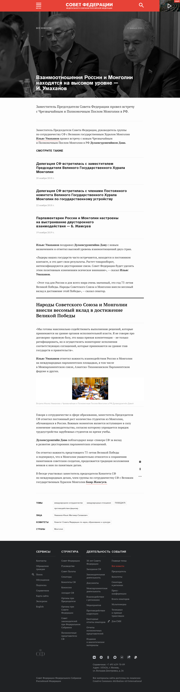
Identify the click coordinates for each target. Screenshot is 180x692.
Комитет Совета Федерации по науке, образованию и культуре (82, 522)
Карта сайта (42, 595)
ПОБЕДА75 (120, 503)
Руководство (68, 566)
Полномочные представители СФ (69, 635)
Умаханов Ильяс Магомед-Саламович (71, 515)
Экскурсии (41, 601)
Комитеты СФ (68, 582)
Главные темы (119, 560)
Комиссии (66, 587)
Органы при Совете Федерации (67, 609)
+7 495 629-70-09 (116, 664)
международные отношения (99, 503)
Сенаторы (66, 576)
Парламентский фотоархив (135, 657)
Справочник (42, 590)
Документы (92, 582)
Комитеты (117, 576)
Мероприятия (93, 605)
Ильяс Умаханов (48, 138)
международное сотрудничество (68, 503)
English (40, 606)
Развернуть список (140, 476)
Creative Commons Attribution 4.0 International (117, 681)
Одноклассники (140, 469)
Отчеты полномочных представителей (94, 630)
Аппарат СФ (67, 592)
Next (110, 389)
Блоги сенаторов (120, 599)
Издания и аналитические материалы (95, 642)
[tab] (140, 470)
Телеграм (121, 657)
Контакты (41, 560)
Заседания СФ (93, 569)
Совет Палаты (68, 571)
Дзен (101, 657)
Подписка (41, 585)
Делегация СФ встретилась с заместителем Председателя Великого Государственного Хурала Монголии (80, 168)
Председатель (119, 571)
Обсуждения (42, 579)
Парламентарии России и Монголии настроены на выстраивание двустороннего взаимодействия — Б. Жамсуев (77, 222)
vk (94, 657)
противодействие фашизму (66, 508)
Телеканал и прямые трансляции (118, 612)
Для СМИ (116, 621)
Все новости (43, 28)
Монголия (58, 529)
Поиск (39, 574)
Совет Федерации (70, 560)
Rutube (128, 657)
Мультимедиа (119, 604)
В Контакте (140, 462)
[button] (38, 6)
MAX (114, 657)
